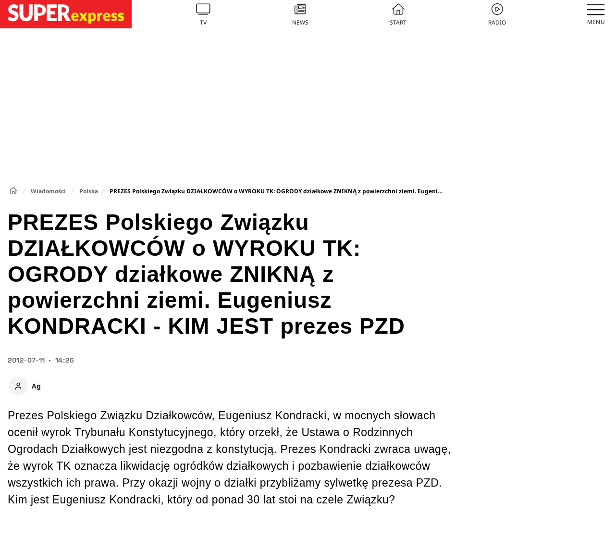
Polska (88, 191)
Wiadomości (48, 191)
